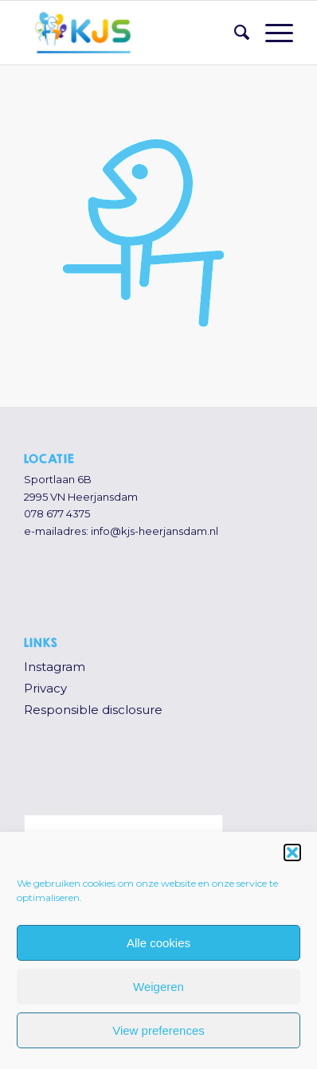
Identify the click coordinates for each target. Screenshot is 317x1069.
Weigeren (158, 986)
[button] (292, 852)
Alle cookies (158, 943)
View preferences (158, 1030)
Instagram (54, 666)
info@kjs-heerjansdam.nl (154, 531)
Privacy (45, 688)
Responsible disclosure (93, 709)
